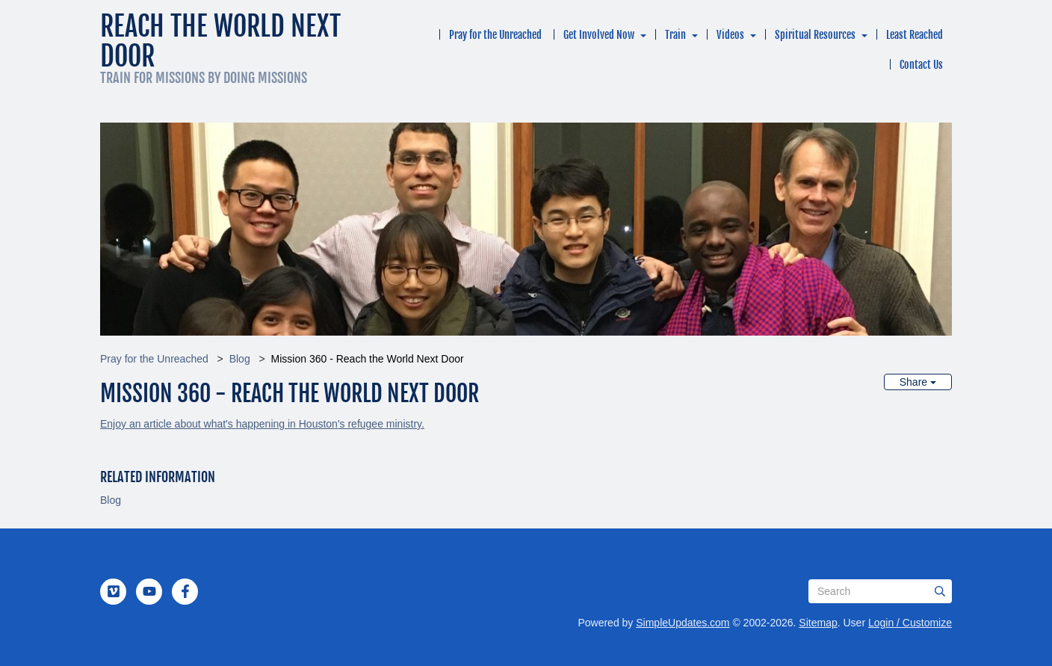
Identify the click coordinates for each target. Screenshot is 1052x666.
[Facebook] (185, 591)
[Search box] (880, 591)
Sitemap (818, 623)
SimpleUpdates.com (682, 623)
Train (675, 34)
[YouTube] (149, 591)
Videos (730, 34)
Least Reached (914, 34)
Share (918, 382)
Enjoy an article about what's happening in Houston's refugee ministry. (262, 424)
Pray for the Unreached (495, 34)
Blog (239, 359)
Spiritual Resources (815, 34)
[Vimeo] (114, 591)
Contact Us (921, 64)
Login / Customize (910, 623)
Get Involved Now (598, 34)
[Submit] (940, 591)
